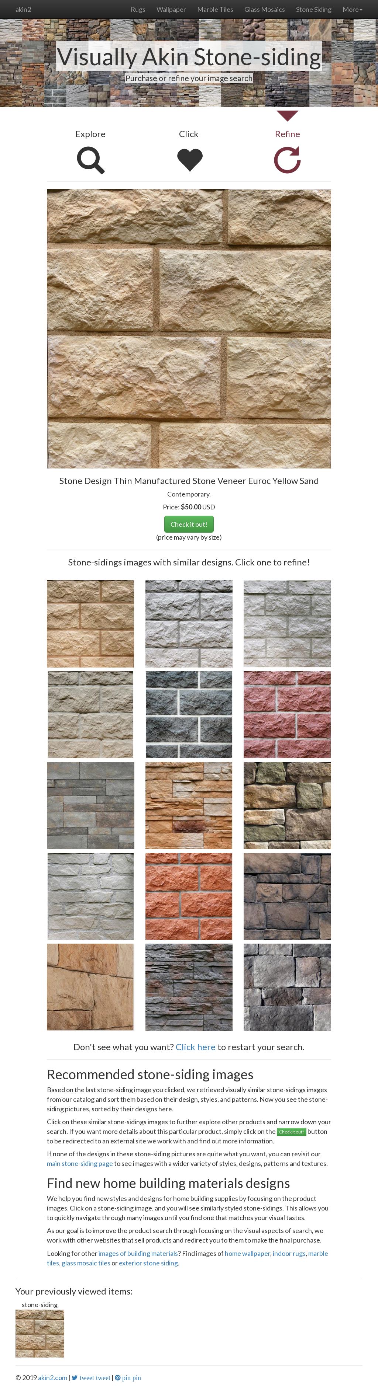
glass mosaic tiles (86, 1263)
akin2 (23, 9)
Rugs (138, 9)
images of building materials (138, 1253)
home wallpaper (247, 1253)
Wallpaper (171, 9)
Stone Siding (313, 9)
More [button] (352, 9)
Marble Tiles (215, 9)
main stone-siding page (80, 1163)
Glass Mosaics (264, 9)
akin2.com (52, 1377)
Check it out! (189, 524)
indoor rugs (289, 1253)
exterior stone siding (148, 1263)
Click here (196, 1046)
